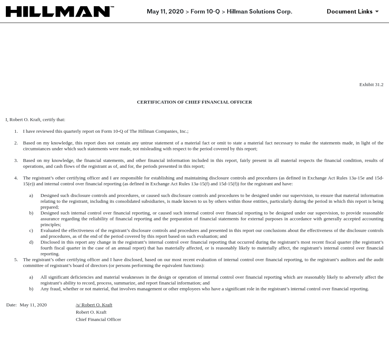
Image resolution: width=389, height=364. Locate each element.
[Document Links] (354, 11)
